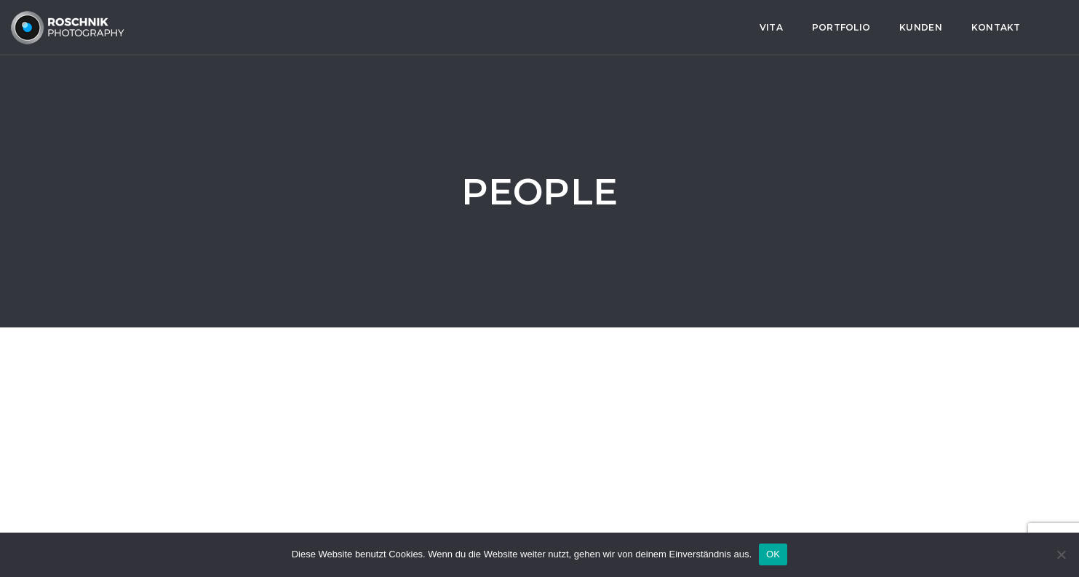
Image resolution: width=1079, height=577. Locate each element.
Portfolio (363, 27)
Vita (293, 27)
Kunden (442, 27)
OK (773, 554)
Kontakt (517, 27)
